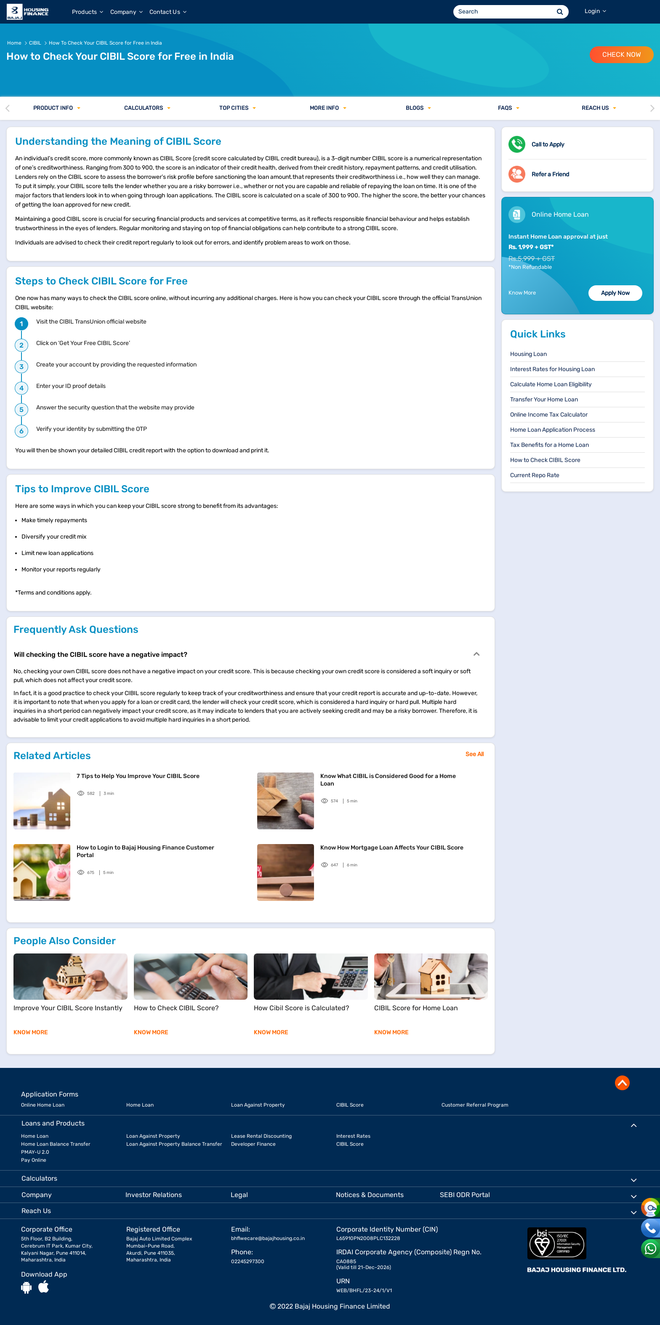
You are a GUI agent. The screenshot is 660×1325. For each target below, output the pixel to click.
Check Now (621, 54)
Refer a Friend (550, 174)
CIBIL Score (350, 1105)
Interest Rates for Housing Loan (552, 369)
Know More (522, 292)
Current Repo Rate (534, 475)
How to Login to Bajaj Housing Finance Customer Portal (145, 851)
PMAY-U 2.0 (35, 1152)
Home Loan (140, 1105)
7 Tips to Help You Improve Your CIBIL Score (138, 776)
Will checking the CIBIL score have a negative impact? (246, 653)
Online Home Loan (42, 1105)
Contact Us (167, 12)
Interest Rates (353, 1136)
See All (475, 754)
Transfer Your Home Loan (544, 399)
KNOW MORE (30, 1032)
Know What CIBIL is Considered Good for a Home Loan (388, 780)
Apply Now (615, 293)
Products (88, 12)
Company (126, 12)
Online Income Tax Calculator (549, 414)
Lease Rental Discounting (261, 1136)
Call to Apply (548, 144)
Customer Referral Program (475, 1105)
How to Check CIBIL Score (545, 460)
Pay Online (33, 1160)
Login (595, 11)
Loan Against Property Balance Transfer (174, 1144)
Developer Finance (253, 1144)
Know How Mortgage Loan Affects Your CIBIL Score (391, 847)
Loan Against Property (258, 1105)
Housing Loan (528, 354)
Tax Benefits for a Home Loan (549, 445)
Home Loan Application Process (552, 429)
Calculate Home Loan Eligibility (551, 384)
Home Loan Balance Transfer (55, 1144)
